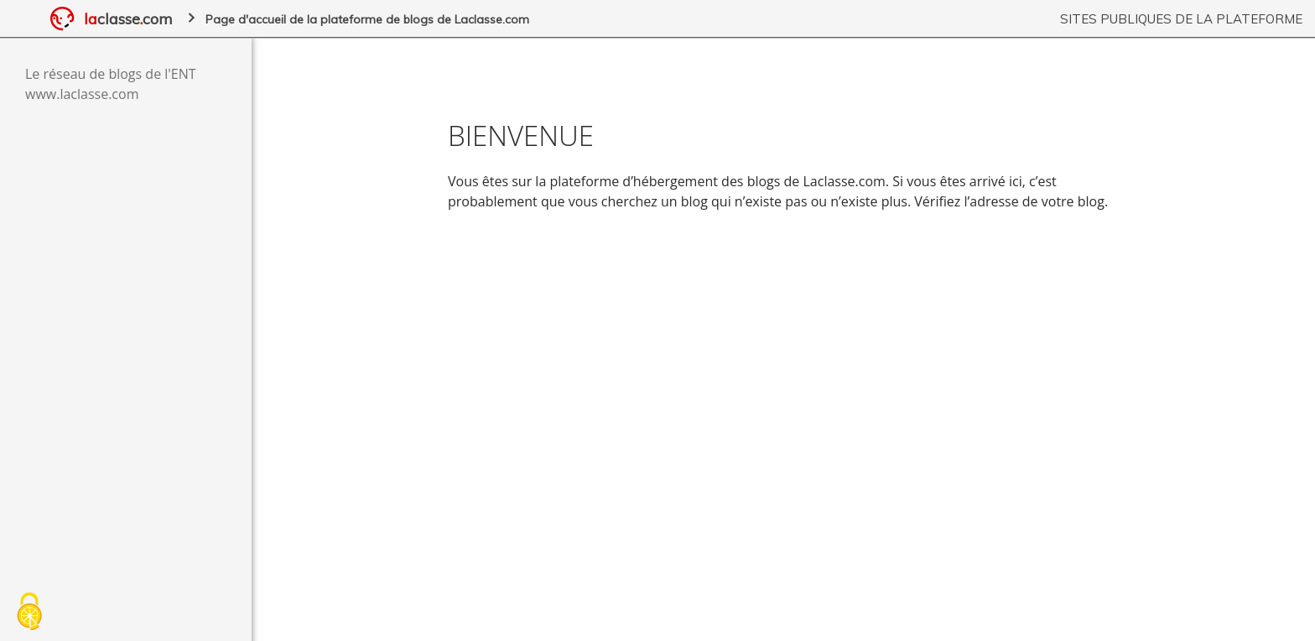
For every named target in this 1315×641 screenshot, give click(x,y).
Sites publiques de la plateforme (1181, 19)
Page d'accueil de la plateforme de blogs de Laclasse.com (367, 19)
